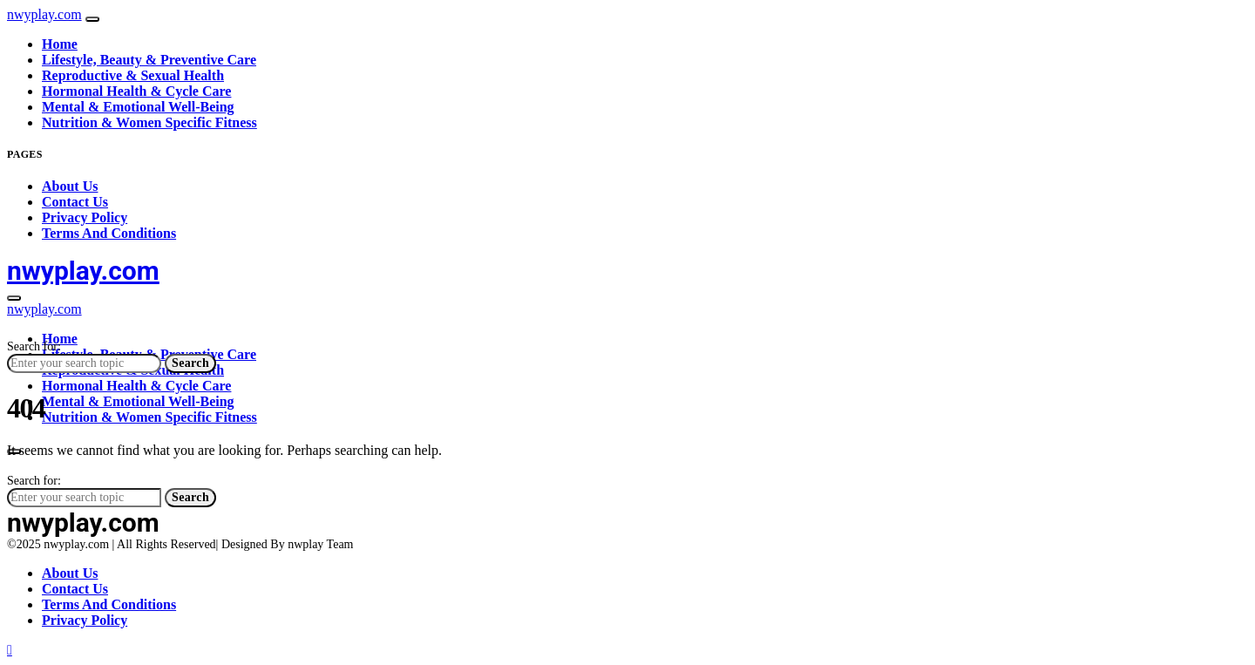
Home (60, 44)
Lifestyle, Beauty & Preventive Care (149, 59)
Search (190, 363)
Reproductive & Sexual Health (133, 75)
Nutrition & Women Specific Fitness (149, 122)
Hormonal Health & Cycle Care (136, 91)
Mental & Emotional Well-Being (138, 106)
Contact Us (75, 201)
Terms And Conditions (109, 233)
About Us (70, 186)
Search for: (34, 346)
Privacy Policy (84, 217)
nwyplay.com (44, 14)
